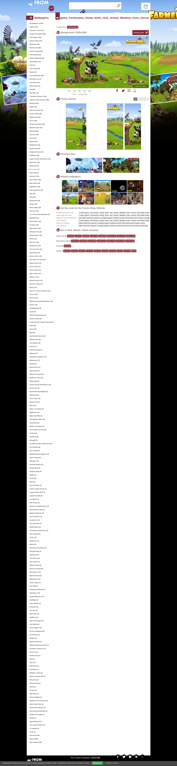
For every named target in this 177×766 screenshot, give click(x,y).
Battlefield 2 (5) (34, 412)
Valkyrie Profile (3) (35, 565)
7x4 (147, 99)
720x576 (78, 236)
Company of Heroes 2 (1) (38, 648)
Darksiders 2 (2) (35, 593)
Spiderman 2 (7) (35, 360)
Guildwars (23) (34, 155)
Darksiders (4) (34, 461)
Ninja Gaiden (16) (35, 228)
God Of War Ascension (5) (38, 430)
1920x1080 (120, 241)
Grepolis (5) (33, 433)
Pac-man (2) (33, 610)
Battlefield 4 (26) (35, 145)
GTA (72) (32, 65)
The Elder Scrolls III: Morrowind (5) (41, 443)
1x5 (135, 99)
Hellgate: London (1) (36, 673)
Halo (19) (32, 193)
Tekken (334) (34, 27)
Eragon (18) (33, 204)
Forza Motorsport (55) (37, 75)
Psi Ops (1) (33, 690)
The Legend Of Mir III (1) (37, 725)
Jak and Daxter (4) (35, 485)
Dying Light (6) (34, 381)
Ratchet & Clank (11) (36, 284)
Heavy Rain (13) (35, 252)
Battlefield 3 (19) (35, 186)
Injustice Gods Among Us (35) (39, 100)
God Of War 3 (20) (35, 179)
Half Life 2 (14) (34, 242)
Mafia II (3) (33, 544)
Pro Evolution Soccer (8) (38, 336)
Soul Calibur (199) (35, 37)
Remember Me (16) (36, 232)
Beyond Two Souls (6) (37, 374)
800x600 (86, 236)
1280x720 (75, 241)
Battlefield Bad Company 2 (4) (39, 454)
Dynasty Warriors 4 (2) (37, 596)
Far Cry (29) (33, 120)
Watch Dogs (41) (35, 86)
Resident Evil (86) (35, 47)
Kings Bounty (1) (35, 683)
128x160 (105, 251)
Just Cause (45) (35, 82)
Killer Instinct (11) (35, 273)
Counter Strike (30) (36, 113)
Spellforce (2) (34, 617)
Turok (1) (32, 732)
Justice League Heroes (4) (38, 489)
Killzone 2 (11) (34, 277)
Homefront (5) (34, 436)
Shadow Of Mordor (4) (37, 513)
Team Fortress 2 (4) (36, 516)
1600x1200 (131, 236)
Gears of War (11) (35, 270)
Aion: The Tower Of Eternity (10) (40, 291)
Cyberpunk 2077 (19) (36, 190)
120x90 (120, 251)
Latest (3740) (34, 739)
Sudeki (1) (33, 718)
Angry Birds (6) (34, 370)
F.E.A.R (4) (33, 478)
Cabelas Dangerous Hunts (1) (39, 645)
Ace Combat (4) (35, 450)
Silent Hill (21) (34, 173)
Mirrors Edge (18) (35, 207)
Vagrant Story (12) (35, 263)
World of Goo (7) (35, 367)
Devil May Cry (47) (35, 79)
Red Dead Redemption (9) (38, 315)
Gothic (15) (33, 238)
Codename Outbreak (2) (37, 589)
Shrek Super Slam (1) (36, 704)
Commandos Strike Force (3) (39, 530)
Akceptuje (97, 763)
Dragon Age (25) (35, 148)
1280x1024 (111, 236)
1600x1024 (101, 241)
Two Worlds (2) (34, 624)
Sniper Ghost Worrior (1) (38, 707)
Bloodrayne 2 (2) (35, 579)
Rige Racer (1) (34, 693)
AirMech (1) (33, 638)
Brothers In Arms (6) (36, 377)
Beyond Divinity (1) (36, 641)
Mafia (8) (32, 332)
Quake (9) (33, 311)
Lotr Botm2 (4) (34, 499)
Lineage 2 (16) (34, 225)
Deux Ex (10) (34, 298)
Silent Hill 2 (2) (34, 614)
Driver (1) (33, 662)
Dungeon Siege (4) (36, 471)
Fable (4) (32, 482)
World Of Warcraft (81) (37, 58)
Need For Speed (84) (36, 51)
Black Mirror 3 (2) (35, 572)
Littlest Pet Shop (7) (36, 350)
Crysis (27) (33, 138)
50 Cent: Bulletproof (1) (37, 631)
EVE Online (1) (34, 666)
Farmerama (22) (35, 169)
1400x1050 (121, 236)
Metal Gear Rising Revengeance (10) (41, 301)
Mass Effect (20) (35, 183)
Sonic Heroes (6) (35, 398)
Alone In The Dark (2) (36, 568)
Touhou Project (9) (36, 318)
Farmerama (73, 27)
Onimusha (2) (34, 607)
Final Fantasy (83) (35, 54)
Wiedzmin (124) (35, 44)
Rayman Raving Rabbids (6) (39, 391)
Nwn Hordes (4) (35, 502)
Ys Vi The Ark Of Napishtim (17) (40, 214)
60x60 (133, 251)
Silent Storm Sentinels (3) (38, 548)
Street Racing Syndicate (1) (38, 711)
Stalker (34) (33, 107)
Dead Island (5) (34, 423)
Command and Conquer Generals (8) (41, 322)
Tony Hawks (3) (35, 561)
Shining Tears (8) (35, 339)
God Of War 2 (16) (35, 221)
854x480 (67, 246)
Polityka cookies (111, 763)
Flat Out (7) (33, 346)
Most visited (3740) (36, 742)
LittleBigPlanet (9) (35, 308)
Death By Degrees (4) (36, 464)
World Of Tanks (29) (36, 127)
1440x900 (92, 241)
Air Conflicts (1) (35, 634)
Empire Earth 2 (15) (36, 235)
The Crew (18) (34, 211)
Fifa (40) (32, 89)
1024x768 (94, 236)
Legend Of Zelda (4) (36, 495)
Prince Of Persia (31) (36, 110)
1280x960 (102, 236)
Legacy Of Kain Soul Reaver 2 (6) (40, 384)
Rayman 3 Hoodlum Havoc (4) (39, 506)
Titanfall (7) (33, 364)
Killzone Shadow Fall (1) (37, 676)
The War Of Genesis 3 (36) (38, 96)
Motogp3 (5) (33, 440)
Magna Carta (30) (35, 117)
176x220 (89, 251)
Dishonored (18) (35, 200)
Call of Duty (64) (35, 68)
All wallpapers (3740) (36, 23)
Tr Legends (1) (34, 728)
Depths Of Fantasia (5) (37, 426)
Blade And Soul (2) (36, 575)
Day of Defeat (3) (35, 534)
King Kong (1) (34, 680)
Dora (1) (32, 659)
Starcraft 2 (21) (34, 176)
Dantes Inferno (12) (36, 256)
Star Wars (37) (34, 93)
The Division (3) (35, 558)
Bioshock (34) (34, 103)
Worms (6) (33, 405)
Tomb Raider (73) (35, 61)
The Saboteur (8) (35, 343)
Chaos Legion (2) (35, 582)
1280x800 (84, 241)
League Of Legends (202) (38, 34)
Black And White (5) (36, 416)
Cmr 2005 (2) (34, 586)
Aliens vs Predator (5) (37, 409)
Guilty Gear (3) (34, 541)
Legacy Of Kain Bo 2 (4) (37, 492)
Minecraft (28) (34, 131)
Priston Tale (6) (34, 388)
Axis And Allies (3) (36, 523)
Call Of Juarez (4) (35, 457)
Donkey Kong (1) (35, 655)
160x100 (97, 251)
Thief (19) (33, 197)
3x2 (139, 99)
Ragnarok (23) (34, 166)
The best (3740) (35, 735)
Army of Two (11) (35, 266)
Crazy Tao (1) (34, 652)
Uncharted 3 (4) (35, 520)
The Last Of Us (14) (36, 249)
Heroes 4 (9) (33, 304)
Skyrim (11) (33, 287)
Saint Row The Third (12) (38, 259)
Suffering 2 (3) (34, 555)
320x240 (74, 251)
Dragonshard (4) (35, 468)
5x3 (143, 99)
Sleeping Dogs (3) (35, 551)
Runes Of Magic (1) (36, 697)
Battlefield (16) (34, 218)
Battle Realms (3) (35, 527)
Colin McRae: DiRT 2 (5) (37, 419)
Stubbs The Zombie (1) (37, 714)
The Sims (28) (34, 134)
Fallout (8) (33, 325)
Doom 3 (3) (33, 537)
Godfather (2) (34, 600)
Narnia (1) (33, 686)
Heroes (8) (33, 329)
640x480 (70, 236)
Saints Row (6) (34, 395)
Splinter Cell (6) (35, 402)
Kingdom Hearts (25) (36, 152)
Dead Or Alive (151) (36, 41)
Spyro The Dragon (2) (37, 621)
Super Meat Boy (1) (36, 721)
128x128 (112, 251)
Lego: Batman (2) (35, 603)
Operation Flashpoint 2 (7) (38, 357)
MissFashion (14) (35, 245)
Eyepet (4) (33, 475)
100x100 (127, 251)
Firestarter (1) (34, 669)
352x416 (67, 251)
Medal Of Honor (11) (36, 280)
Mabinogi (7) (34, 353)
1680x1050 (111, 241)
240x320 (82, 251)
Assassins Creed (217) (37, 30)
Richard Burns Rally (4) (37, 509)
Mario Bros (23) (35, 162)
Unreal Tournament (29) (37, 124)
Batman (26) (33, 141)
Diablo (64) (33, 72)
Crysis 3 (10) (34, 294)
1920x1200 (130, 241)
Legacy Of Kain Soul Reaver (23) (40, 159)
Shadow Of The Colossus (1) (39, 700)
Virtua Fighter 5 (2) (36, 627)
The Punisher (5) (35, 447)
